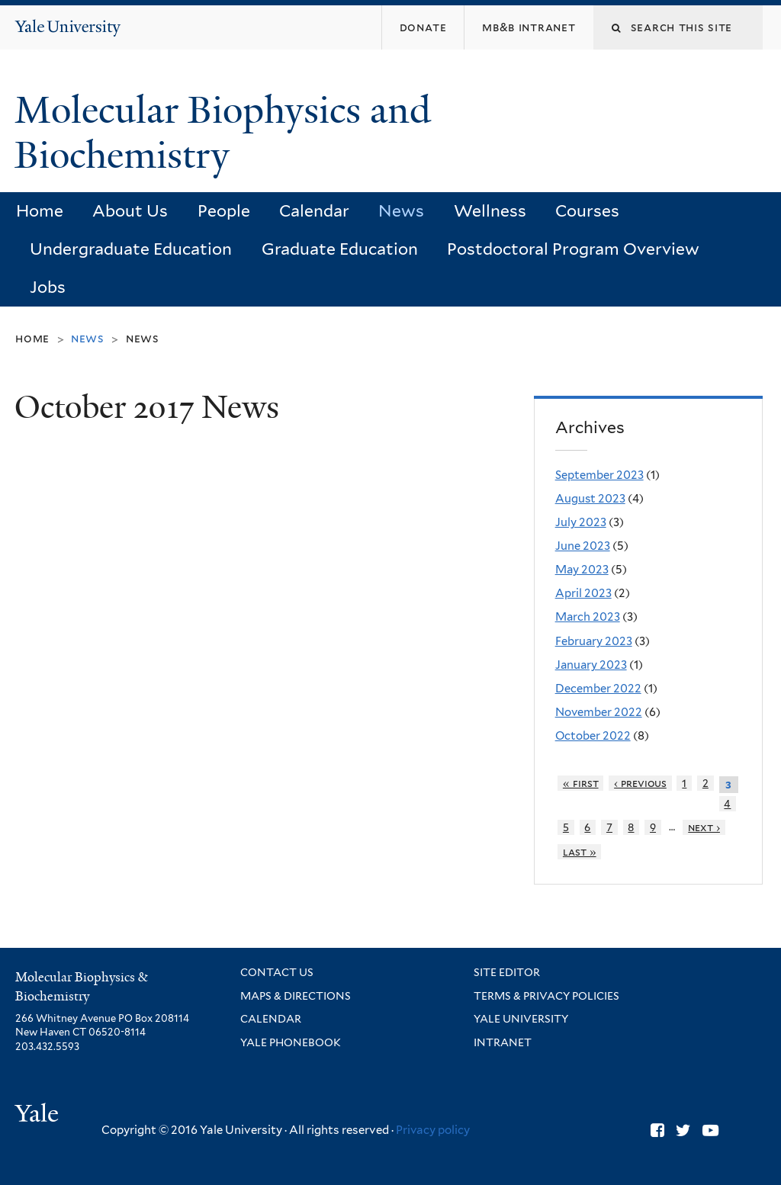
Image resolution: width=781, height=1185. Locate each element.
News (401, 210)
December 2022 (598, 688)
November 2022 (598, 712)
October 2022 (593, 736)
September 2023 (599, 475)
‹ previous (640, 783)
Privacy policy (433, 1130)
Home (39, 210)
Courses (587, 210)
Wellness (490, 210)
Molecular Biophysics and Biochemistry (222, 132)
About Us (130, 210)
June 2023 (582, 546)
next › (704, 827)
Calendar (314, 210)
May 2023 (582, 569)
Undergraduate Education (131, 249)
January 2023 (591, 665)
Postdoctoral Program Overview (573, 249)
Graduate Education (340, 249)
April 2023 (583, 593)
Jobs (48, 287)
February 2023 (593, 641)
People (224, 210)
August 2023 (590, 499)
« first (581, 783)
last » (579, 852)
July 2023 (580, 522)
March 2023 (587, 617)
